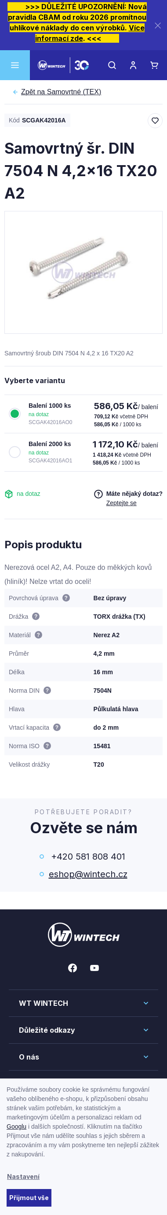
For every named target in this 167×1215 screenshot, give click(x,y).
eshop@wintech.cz (88, 874)
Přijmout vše (29, 1197)
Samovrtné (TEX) (61, 92)
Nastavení (23, 1176)
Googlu (16, 1126)
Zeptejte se (121, 502)
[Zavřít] (158, 25)
